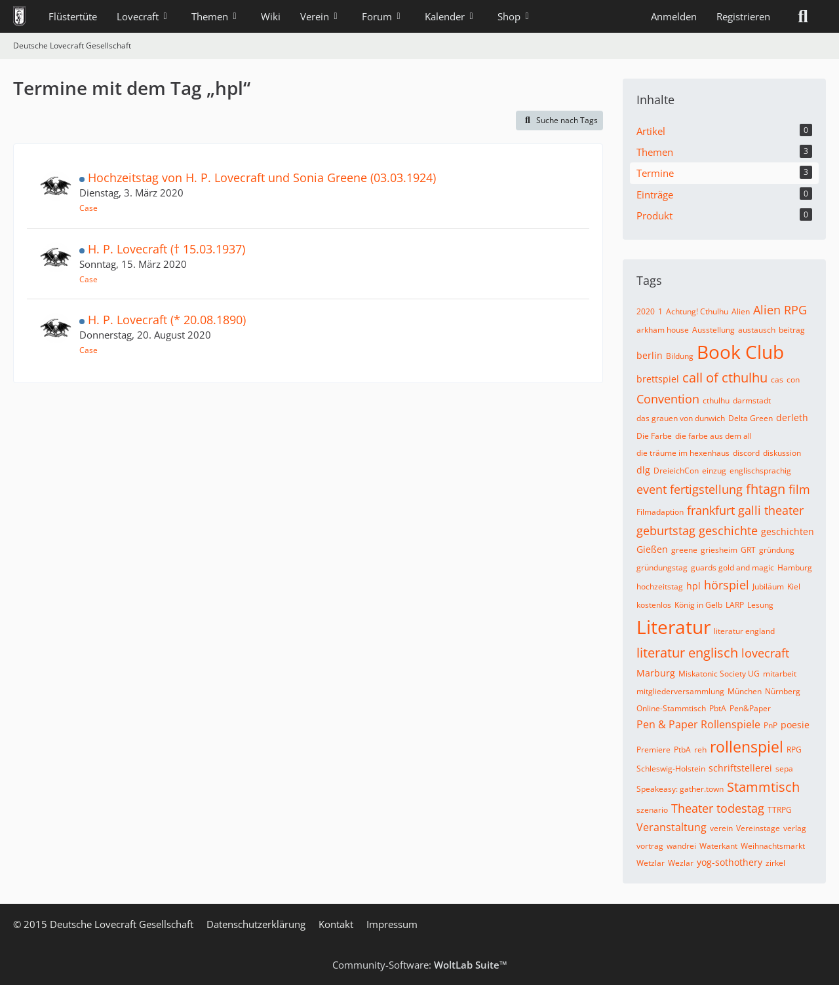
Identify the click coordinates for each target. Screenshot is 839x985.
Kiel (793, 586)
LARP (735, 604)
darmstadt (752, 400)
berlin (649, 355)
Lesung (760, 604)
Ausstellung (713, 329)
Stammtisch (763, 787)
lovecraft (765, 653)
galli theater (771, 510)
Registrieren (743, 16)
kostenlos (653, 604)
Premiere (653, 749)
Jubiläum (768, 586)
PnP (770, 725)
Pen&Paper (750, 708)
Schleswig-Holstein (670, 768)
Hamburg (794, 567)
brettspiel (657, 379)
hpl (693, 586)
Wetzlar (650, 862)
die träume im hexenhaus (683, 452)
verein (721, 828)
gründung (776, 549)
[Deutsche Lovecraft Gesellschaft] (19, 16)
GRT (748, 549)
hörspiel (726, 585)
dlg (643, 470)
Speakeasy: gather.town (680, 788)
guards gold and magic (732, 567)
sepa (784, 768)
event (651, 489)
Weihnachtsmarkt (773, 845)
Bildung (679, 356)
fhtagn (765, 489)
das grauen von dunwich (680, 418)
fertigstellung (706, 489)
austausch (756, 329)
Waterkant (718, 845)
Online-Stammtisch (671, 708)
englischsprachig (760, 470)
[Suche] (803, 16)
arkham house (662, 329)
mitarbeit (779, 673)
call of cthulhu (725, 377)
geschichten (787, 531)
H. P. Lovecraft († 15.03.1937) (166, 249)
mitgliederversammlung (680, 691)
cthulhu (716, 400)
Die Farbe (654, 435)
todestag (740, 808)
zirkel (775, 862)
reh (700, 749)
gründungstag (662, 567)
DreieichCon (676, 470)
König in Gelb (698, 604)
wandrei (681, 845)
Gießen (652, 549)
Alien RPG (780, 310)
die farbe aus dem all (713, 435)
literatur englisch (687, 652)
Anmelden (674, 16)
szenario (652, 809)
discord (746, 452)
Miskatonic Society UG (719, 673)
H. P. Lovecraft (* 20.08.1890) (167, 319)
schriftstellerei (740, 768)
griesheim (719, 549)
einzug (714, 470)
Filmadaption (660, 511)
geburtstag (665, 530)
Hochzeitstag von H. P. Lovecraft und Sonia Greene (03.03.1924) (262, 177)
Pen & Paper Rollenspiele (698, 724)
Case (88, 208)
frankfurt (711, 510)
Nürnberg (782, 691)
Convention (667, 399)
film (799, 489)
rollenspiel (746, 746)
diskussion (782, 452)
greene (684, 549)
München (745, 691)
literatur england (744, 631)
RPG (794, 749)
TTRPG (780, 809)
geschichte (728, 530)
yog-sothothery (729, 862)
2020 (645, 311)
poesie (795, 724)
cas (777, 379)
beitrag (792, 329)
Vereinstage (758, 828)
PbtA (717, 708)
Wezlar (680, 862)
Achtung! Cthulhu (697, 311)
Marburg (655, 673)
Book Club (740, 351)
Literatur (673, 626)
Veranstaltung (671, 827)
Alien (741, 311)
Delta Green (750, 418)
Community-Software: (419, 964)
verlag (794, 828)
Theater (692, 808)
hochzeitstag (659, 586)
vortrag (649, 845)
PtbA (682, 749)
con (793, 379)
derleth (792, 417)
